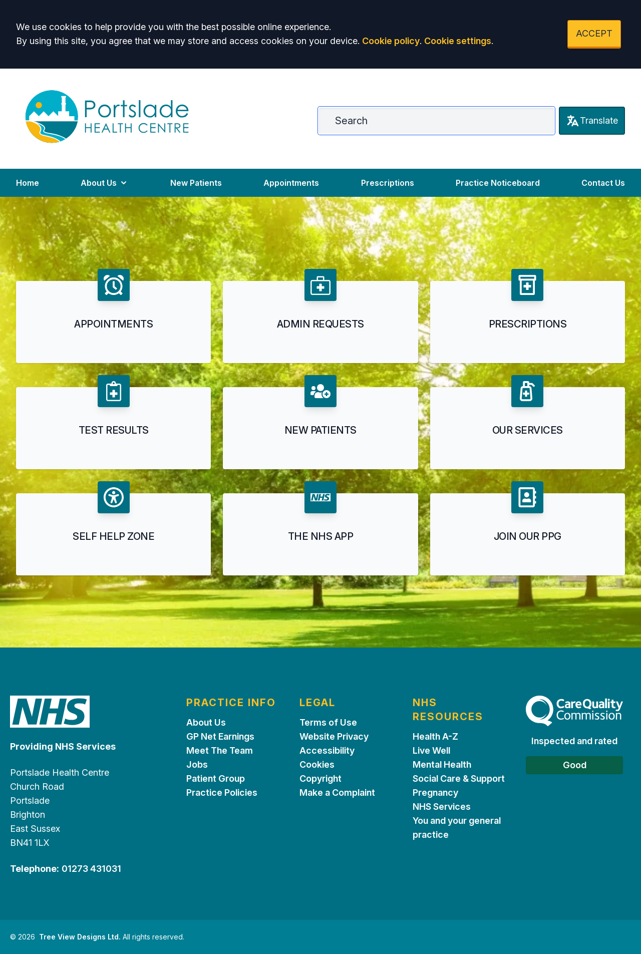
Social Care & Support (459, 778)
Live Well (431, 750)
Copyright (320, 778)
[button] (113, 316)
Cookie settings (457, 41)
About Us (105, 183)
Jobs (197, 764)
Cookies (317, 764)
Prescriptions (387, 183)
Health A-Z (435, 736)
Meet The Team (219, 750)
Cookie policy (391, 41)
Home (27, 183)
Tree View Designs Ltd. (80, 936)
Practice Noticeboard (498, 183)
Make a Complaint (337, 792)
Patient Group (215, 778)
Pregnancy (435, 792)
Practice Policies (221, 792)
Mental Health (442, 764)
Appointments (291, 183)
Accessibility (327, 750)
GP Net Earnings (220, 736)
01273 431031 (91, 868)
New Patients (196, 183)
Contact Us (603, 183)
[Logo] (107, 117)
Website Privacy (334, 736)
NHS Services (442, 806)
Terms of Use (328, 722)
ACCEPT (594, 33)
